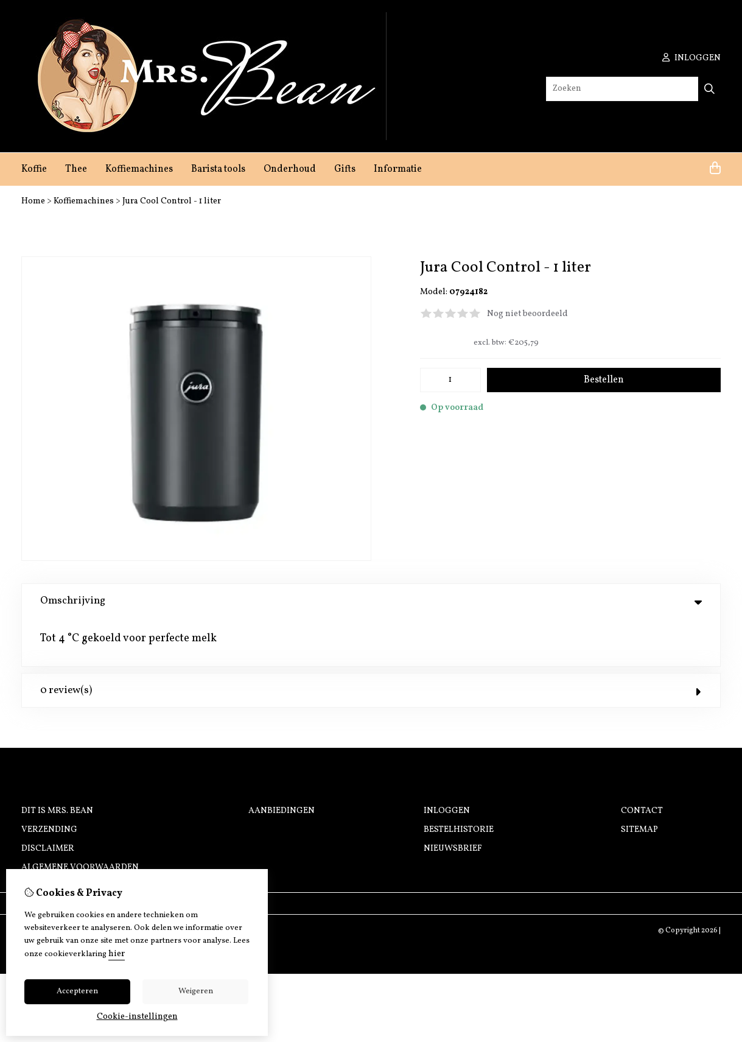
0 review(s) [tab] (371, 642)
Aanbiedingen (281, 763)
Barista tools (218, 169)
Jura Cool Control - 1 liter (171, 201)
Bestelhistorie (459, 781)
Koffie (34, 169)
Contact (642, 763)
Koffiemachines (139, 169)
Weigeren (195, 991)
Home (33, 201)
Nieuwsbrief (453, 800)
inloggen (691, 58)
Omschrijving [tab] (371, 601)
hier (116, 954)
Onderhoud (290, 169)
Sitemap (639, 781)
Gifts (344, 169)
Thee (76, 169)
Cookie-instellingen (137, 1017)
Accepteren (77, 991)
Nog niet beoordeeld (527, 314)
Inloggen (447, 763)
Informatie (398, 169)
